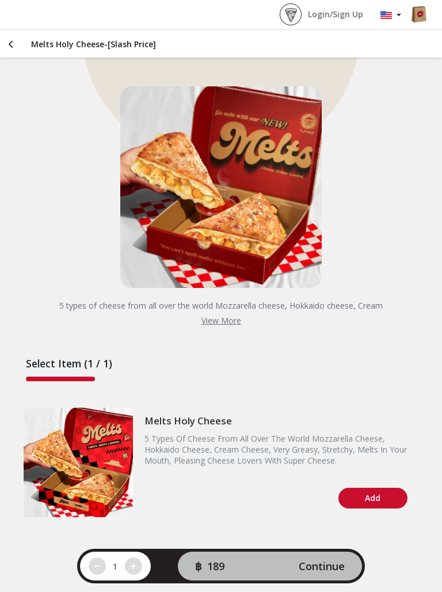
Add (372, 497)
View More (221, 320)
